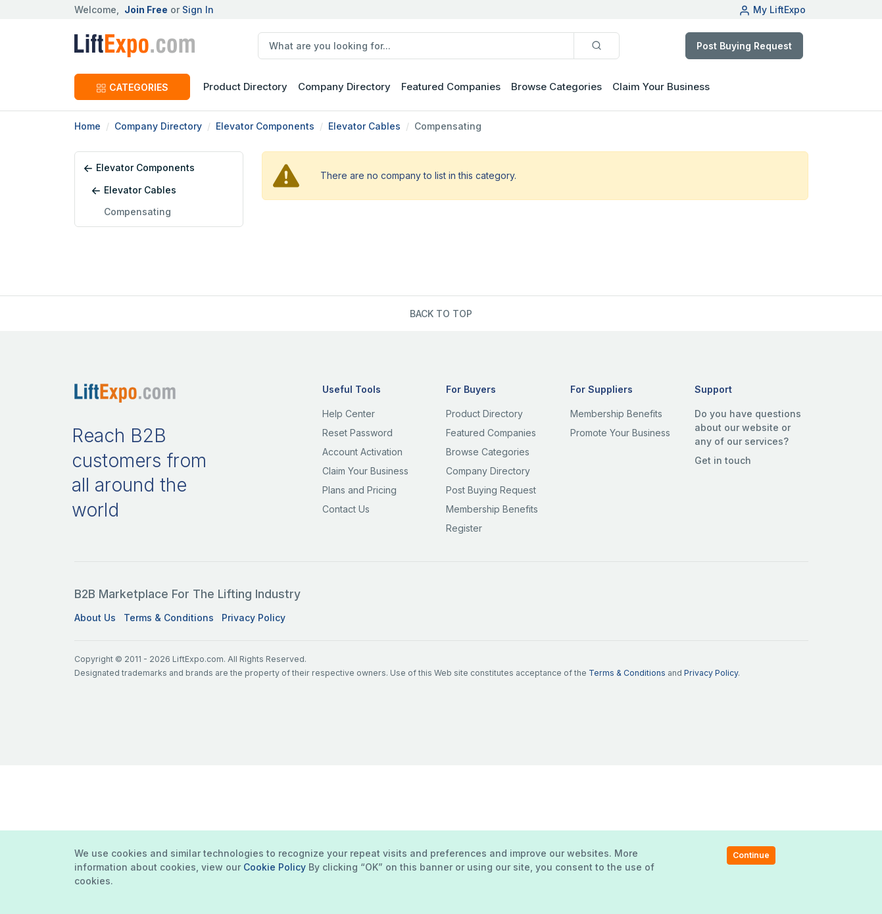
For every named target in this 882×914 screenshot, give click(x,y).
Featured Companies (451, 86)
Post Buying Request (744, 45)
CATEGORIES (132, 87)
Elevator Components (265, 126)
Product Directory (484, 413)
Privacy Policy (253, 617)
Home (87, 126)
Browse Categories (556, 86)
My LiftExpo (772, 9)
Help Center (348, 413)
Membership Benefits (492, 509)
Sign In (198, 9)
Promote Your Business (620, 432)
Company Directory (344, 86)
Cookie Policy (274, 867)
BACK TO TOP (441, 313)
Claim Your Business (661, 86)
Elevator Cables (364, 126)
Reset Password (357, 432)
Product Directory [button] (245, 86)
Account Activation (362, 451)
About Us (95, 617)
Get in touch (723, 460)
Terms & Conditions (169, 617)
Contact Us (346, 509)
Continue (751, 855)
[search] (416, 45)
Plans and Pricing (359, 489)
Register (464, 528)
